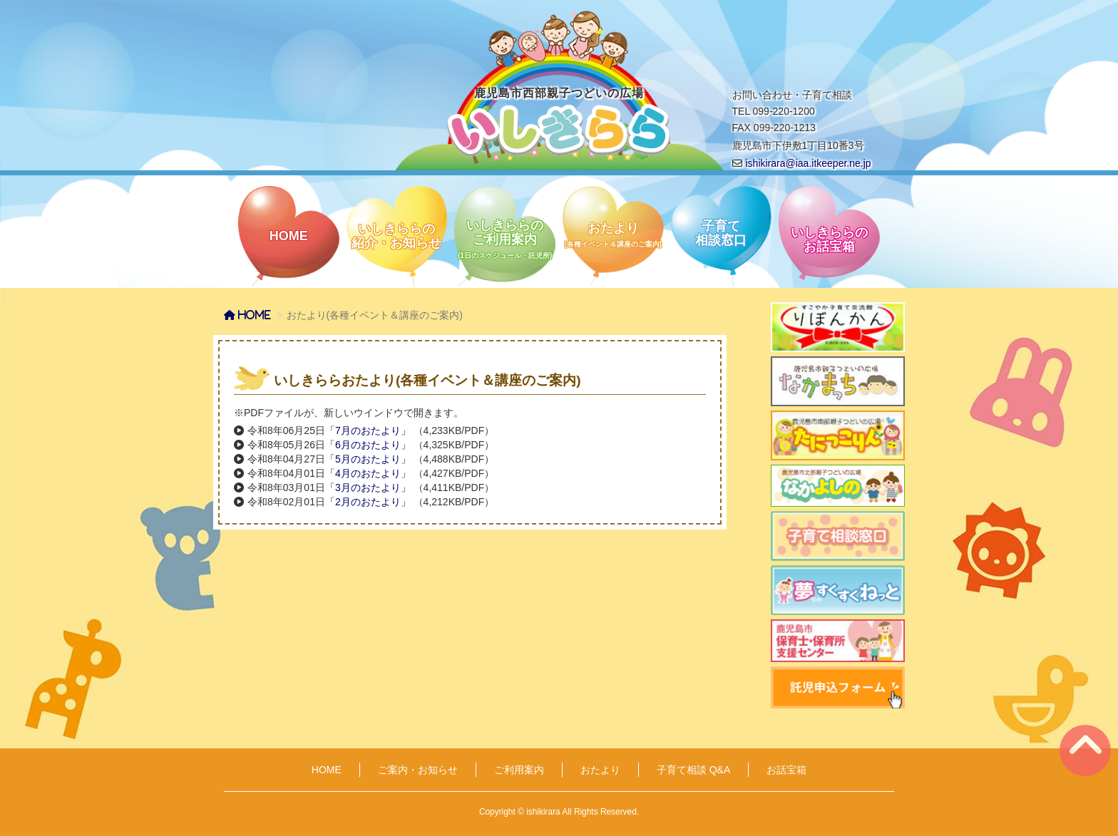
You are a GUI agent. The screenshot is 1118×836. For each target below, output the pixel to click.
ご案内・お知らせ (418, 769)
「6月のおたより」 (368, 444)
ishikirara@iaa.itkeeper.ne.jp (808, 163)
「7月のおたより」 (368, 430)
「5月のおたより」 (368, 459)
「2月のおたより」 (368, 501)
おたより (600, 769)
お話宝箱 (786, 769)
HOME (327, 769)
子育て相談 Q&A (693, 769)
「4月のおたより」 (368, 473)
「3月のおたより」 (368, 487)
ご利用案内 (519, 769)
